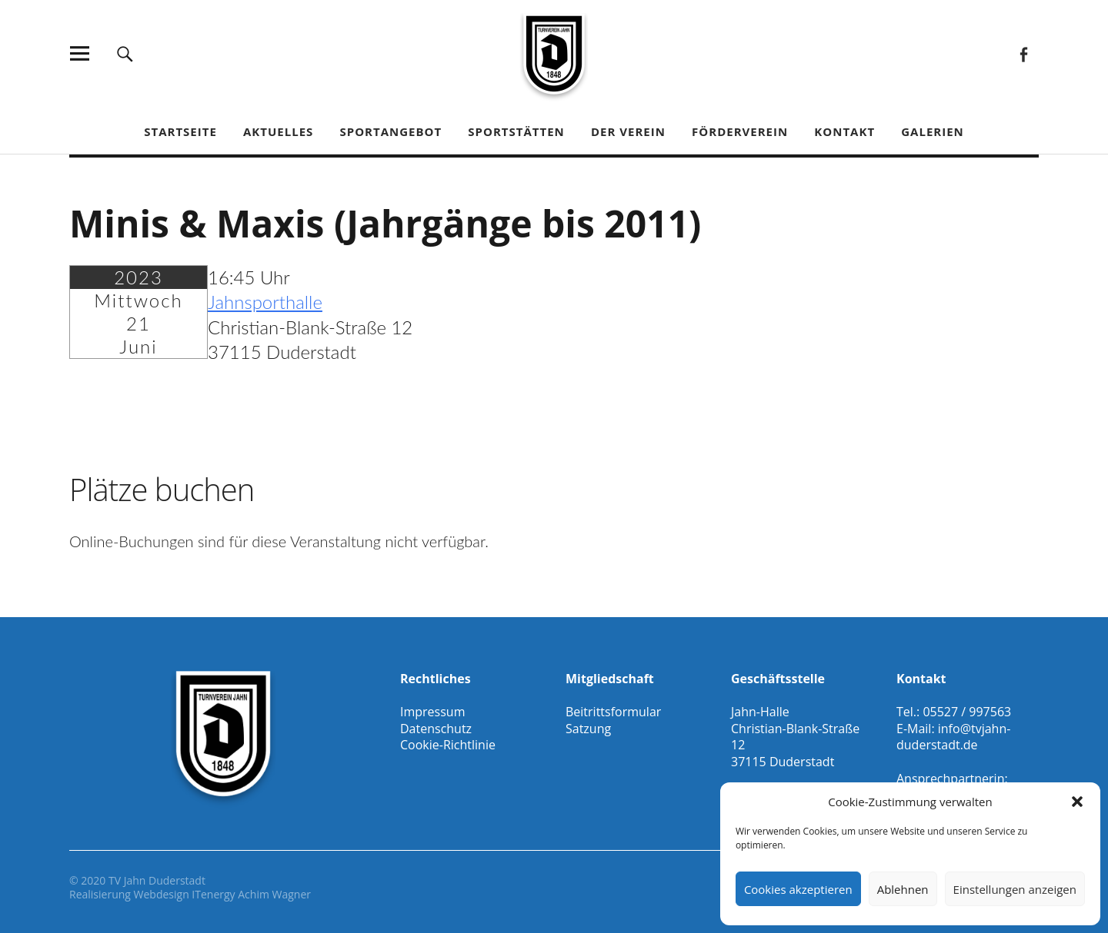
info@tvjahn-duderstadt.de (953, 737)
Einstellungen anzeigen (1014, 889)
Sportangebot (390, 131)
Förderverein (740, 131)
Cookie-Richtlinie (448, 744)
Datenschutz (436, 728)
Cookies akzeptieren (798, 889)
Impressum (432, 711)
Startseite (180, 131)
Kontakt (844, 131)
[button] (1077, 801)
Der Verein (628, 131)
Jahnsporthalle (265, 302)
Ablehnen (903, 889)
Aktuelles (278, 131)
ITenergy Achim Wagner (251, 894)
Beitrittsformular (613, 711)
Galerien (932, 131)
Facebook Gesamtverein (1023, 53)
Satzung (588, 728)
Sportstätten (516, 131)
